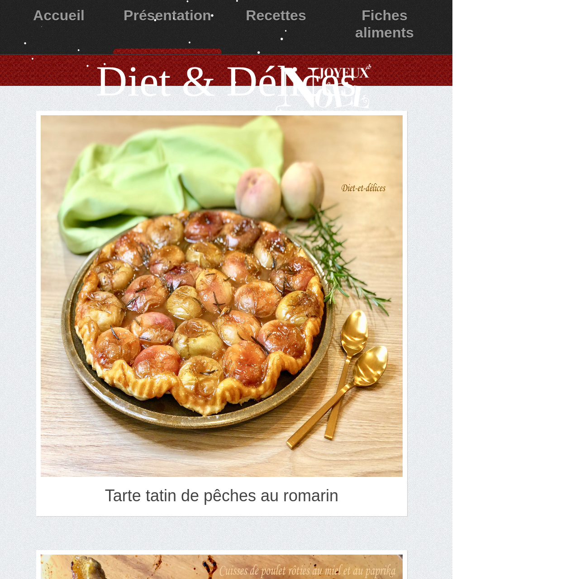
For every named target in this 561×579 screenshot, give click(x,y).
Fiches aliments (384, 24)
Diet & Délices (226, 81)
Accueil (59, 15)
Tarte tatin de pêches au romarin (221, 495)
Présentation (167, 15)
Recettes (276, 15)
